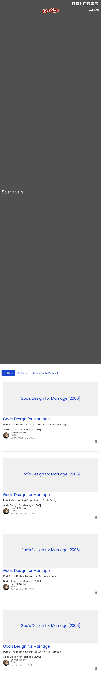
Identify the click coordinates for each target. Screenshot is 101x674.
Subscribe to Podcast (45, 372)
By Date (8, 372)
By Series (22, 372)
